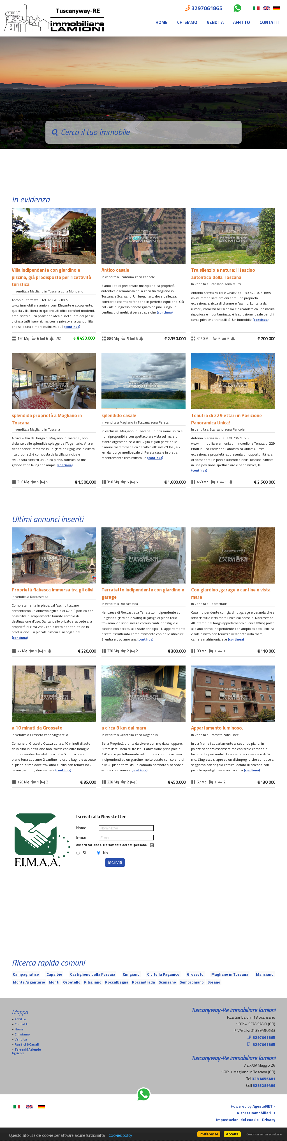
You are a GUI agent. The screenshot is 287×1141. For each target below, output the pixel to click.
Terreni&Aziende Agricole (26, 1051)
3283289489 (264, 1085)
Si (84, 853)
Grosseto (195, 974)
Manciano (265, 974)
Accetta (232, 1134)
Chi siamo (187, 22)
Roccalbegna (116, 982)
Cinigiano (131, 974)
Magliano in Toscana (229, 974)
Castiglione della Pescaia (92, 974)
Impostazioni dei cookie (237, 1119)
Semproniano (192, 982)
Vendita (215, 22)
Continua (72, 326)
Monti (54, 982)
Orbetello (71, 982)
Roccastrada (143, 982)
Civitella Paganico (163, 974)
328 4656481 (263, 1078)
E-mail (81, 837)
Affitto (241, 22)
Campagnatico (26, 974)
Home (162, 22)
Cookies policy (120, 1135)
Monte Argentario (29, 982)
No (105, 853)
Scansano (167, 982)
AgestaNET (263, 1106)
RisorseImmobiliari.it (256, 1113)
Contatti (269, 22)
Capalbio (54, 974)
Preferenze (209, 1134)
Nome (81, 828)
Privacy (268, 1119)
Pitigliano (92, 982)
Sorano (213, 982)
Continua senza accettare (263, 1134)
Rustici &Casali (27, 1044)
